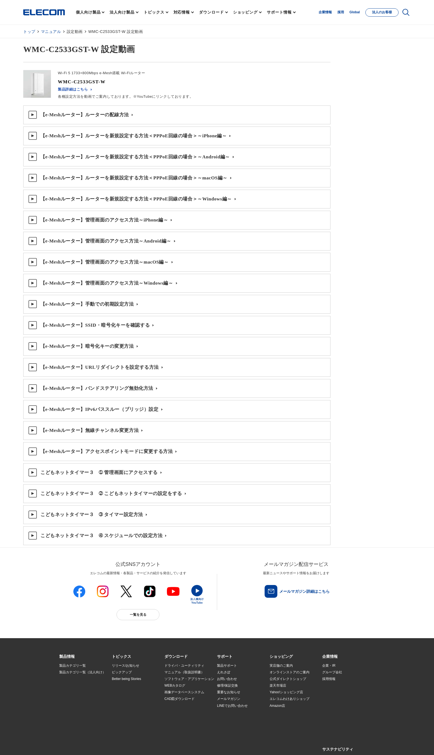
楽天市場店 (278, 685)
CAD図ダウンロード (179, 699)
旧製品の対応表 (123, 719)
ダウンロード (211, 12)
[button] (121, 656)
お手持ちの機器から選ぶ (130, 699)
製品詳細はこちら (73, 89)
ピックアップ (122, 672)
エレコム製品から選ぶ (128, 706)
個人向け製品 (88, 12)
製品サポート (227, 666)
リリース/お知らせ (125, 666)
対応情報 (182, 12)
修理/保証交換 (227, 685)
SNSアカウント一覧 (71, 744)
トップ (29, 31)
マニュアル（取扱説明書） (184, 672)
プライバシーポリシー (146, 744)
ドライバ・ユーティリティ (184, 666)
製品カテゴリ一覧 (72, 666)
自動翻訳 (235, 744)
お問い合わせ (227, 679)
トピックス (154, 12)
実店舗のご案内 (281, 666)
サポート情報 (279, 12)
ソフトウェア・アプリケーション (189, 679)
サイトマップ (98, 744)
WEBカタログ (174, 685)
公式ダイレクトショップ (288, 679)
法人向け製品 (122, 12)
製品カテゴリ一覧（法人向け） (82, 672)
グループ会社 (332, 672)
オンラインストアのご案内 (289, 672)
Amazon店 (277, 706)
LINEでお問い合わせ (232, 706)
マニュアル (51, 31)
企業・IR (328, 666)
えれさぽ (223, 672)
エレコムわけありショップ (289, 699)
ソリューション (70, 692)
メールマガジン (228, 699)
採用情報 (328, 679)
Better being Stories (126, 679)
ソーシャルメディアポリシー (184, 744)
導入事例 (66, 699)
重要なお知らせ (228, 692)
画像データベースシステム (184, 692)
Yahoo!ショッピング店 (286, 692)
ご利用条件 (119, 744)
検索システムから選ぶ (128, 712)
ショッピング (245, 12)
